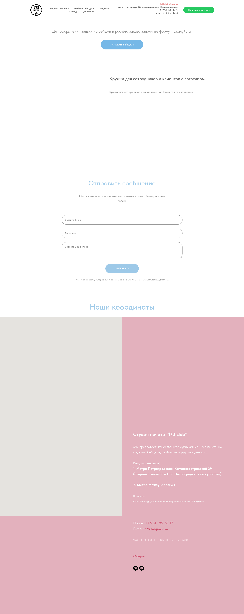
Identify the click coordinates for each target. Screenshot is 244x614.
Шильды (74, 11)
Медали (104, 8)
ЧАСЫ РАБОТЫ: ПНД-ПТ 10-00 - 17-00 (160, 540)
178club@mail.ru (169, 3)
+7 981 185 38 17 (159, 523)
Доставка (88, 11)
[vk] (135, 568)
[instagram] (141, 568)
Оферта (139, 556)
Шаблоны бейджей (84, 8)
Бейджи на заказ (59, 8)
